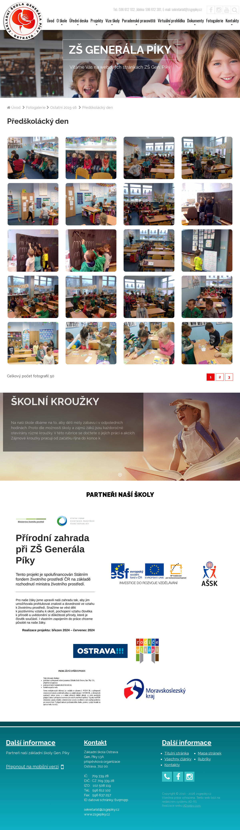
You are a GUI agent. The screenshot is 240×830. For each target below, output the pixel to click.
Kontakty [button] (232, 22)
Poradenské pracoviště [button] (138, 22)
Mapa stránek (209, 753)
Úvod (50, 21)
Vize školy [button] (112, 22)
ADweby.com (192, 805)
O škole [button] (62, 22)
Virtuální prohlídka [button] (171, 22)
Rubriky (204, 759)
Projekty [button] (97, 22)
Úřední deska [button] (78, 22)
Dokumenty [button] (195, 22)
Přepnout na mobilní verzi (35, 766)
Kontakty (172, 765)
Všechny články (177, 759)
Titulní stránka (176, 753)
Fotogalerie (214, 21)
